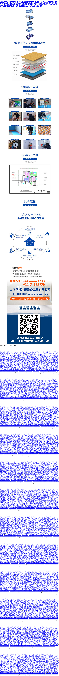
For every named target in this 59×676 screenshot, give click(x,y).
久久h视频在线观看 (17, 360)
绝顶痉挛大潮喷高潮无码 (20, 516)
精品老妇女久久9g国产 (13, 548)
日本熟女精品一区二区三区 (37, 418)
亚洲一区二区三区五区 (22, 564)
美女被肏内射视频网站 (25, 406)
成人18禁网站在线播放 (54, 506)
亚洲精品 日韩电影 (49, 352)
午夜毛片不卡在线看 (44, 380)
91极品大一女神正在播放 (8, 657)
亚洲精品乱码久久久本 (7, 604)
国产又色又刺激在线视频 (54, 645)
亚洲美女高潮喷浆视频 (44, 398)
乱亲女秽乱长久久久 (33, 499)
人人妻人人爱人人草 (11, 382)
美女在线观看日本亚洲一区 (32, 670)
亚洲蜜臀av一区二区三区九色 (40, 603)
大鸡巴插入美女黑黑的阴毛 (52, 667)
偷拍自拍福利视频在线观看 (41, 631)
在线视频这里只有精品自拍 (33, 352)
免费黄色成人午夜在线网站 (31, 669)
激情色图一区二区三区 (23, 573)
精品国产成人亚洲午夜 (52, 628)
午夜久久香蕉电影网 (35, 656)
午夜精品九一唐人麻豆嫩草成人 (21, 396)
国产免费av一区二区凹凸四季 (34, 425)
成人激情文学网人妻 (14, 478)
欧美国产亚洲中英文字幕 (15, 463)
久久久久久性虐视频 (8, 364)
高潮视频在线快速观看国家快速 (38, 590)
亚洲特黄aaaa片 (34, 504)
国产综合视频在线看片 (51, 653)
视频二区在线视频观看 (35, 630)
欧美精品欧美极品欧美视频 (23, 438)
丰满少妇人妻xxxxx (10, 578)
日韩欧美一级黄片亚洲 (35, 386)
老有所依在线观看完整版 (23, 556)
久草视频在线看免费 (15, 544)
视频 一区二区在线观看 (52, 371)
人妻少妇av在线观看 (7, 476)
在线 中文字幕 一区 (21, 636)
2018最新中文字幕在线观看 (47, 438)
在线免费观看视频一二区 (22, 392)
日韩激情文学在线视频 (43, 381)
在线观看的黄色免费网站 (18, 398)
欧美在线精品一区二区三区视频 (21, 588)
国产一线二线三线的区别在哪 (9, 420)
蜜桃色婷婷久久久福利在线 (43, 524)
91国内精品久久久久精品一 (29, 659)
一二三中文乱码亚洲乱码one (26, 479)
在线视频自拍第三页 (45, 627)
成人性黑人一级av (31, 451)
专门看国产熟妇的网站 (9, 423)
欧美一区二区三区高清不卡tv (46, 451)
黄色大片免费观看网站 (26, 633)
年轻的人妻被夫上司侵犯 (48, 578)
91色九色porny (46, 354)
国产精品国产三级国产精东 (25, 617)
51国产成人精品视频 (54, 369)
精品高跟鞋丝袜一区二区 (22, 611)
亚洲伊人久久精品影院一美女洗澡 (22, 530)
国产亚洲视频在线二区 (30, 500)
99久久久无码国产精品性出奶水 (25, 405)
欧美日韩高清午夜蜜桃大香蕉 (8, 469)
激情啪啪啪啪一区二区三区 (6, 492)
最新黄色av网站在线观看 (14, 533)
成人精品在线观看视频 (51, 381)
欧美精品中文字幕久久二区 (24, 603)
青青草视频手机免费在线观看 (20, 599)
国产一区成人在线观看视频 (15, 476)
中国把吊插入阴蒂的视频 (26, 612)
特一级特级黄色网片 (4, 516)
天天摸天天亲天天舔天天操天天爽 (32, 572)
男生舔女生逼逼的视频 (48, 632)
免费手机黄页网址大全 (24, 501)
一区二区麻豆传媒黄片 (39, 573)
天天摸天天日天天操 (17, 385)
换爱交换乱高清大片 (49, 516)
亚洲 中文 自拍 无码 (27, 549)
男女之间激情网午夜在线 (6, 407)
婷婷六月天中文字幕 (29, 502)
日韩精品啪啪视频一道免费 (32, 545)
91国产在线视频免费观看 (27, 495)
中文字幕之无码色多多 (9, 663)
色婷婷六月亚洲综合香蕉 (9, 612)
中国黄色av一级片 (32, 385)
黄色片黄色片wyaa (14, 658)
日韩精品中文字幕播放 (16, 532)
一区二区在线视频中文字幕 (37, 414)
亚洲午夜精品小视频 (22, 555)
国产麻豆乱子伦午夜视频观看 (35, 633)
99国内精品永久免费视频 (20, 672)
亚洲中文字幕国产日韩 (47, 582)
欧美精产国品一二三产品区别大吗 (24, 544)
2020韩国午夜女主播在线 (43, 503)
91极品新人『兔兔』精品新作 (30, 370)
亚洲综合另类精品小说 (44, 372)
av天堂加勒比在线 (15, 560)
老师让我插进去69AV (44, 421)
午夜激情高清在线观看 (11, 422)
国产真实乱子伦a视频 (17, 535)
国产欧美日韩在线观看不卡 (14, 391)
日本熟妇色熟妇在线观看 (52, 500)
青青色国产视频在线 (32, 610)
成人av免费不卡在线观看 (51, 362)
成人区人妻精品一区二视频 (4, 507)
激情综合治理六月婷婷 (11, 599)
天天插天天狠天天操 (13, 359)
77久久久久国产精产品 (44, 614)
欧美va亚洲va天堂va (49, 502)
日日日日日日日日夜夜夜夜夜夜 (49, 600)
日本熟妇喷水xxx (32, 469)
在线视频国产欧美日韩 (42, 384)
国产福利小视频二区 (10, 385)
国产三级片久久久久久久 (5, 448)
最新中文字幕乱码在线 (47, 506)
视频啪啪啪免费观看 (34, 655)
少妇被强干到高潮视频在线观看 (12, 653)
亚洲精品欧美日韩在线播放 (51, 449)
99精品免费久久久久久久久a (50, 586)
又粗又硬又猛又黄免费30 (38, 482)
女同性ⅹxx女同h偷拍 (7, 495)
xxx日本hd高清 (12, 553)
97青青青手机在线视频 (24, 360)
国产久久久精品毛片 (40, 526)
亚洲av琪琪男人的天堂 (50, 493)
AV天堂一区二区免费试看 (21, 558)
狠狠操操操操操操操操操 (12, 409)
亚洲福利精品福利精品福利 (46, 519)
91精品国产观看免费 (7, 371)
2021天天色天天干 (3, 410)
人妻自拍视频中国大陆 (19, 436)
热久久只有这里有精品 (20, 362)
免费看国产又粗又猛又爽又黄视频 (49, 634)
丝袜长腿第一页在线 (48, 549)
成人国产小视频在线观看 (29, 369)
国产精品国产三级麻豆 (41, 562)
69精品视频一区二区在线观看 (16, 632)
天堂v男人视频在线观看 (34, 601)
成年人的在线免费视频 (22, 576)
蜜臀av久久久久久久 (4, 408)
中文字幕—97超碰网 (31, 438)
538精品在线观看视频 (49, 437)
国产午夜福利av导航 (8, 556)
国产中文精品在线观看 (44, 653)
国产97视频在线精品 (42, 445)
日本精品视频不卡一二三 (32, 447)
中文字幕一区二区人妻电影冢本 (23, 589)
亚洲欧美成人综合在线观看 (49, 610)
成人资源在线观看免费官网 (14, 447)
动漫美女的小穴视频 (16, 573)
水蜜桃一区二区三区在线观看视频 (15, 591)
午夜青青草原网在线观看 (8, 607)
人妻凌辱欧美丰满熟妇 (22, 529)
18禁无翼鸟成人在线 (14, 365)
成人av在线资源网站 (32, 378)
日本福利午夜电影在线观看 (29, 561)
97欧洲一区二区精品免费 (54, 387)
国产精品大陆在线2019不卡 (42, 405)
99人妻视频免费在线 (10, 501)
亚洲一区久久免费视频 (54, 409)
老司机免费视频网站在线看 (14, 564)
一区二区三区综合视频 (24, 442)
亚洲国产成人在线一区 (6, 503)
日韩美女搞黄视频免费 (31, 560)
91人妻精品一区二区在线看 (12, 453)
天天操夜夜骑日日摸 (14, 460)
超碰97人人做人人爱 (24, 410)
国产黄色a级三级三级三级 (33, 562)
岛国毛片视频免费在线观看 (38, 369)
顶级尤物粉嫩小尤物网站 (30, 658)
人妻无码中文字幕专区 (53, 368)
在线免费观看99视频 (25, 473)
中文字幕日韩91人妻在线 (48, 589)
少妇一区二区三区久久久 (43, 544)
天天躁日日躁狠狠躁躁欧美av (47, 518)
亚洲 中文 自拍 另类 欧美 (25, 467)
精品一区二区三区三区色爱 (46, 529)
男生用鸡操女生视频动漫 (35, 361)
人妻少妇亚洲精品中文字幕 (36, 423)
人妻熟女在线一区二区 (25, 469)
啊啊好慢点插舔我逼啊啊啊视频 (51, 668)
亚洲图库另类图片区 (28, 453)
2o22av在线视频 (42, 502)
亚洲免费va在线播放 (24, 582)
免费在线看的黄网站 (39, 478)
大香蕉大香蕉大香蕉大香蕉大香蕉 (37, 536)
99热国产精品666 (27, 380)
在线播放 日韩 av (16, 387)
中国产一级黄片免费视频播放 (31, 391)
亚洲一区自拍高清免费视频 (28, 414)
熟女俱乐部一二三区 (38, 410)
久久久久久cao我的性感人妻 (20, 353)
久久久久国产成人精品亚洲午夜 (16, 637)
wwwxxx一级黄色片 (55, 664)
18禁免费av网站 (15, 518)
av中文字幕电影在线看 (40, 532)
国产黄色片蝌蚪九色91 (11, 672)
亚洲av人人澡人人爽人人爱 (52, 490)
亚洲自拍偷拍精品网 (43, 467)
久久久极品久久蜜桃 (38, 519)
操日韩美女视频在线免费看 (39, 552)
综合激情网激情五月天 (17, 617)
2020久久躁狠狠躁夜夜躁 (32, 442)
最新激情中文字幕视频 (53, 416)
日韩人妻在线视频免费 (51, 426)
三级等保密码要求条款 (52, 422)
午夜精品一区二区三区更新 (26, 629)
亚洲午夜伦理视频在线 (7, 546)
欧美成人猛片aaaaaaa (48, 504)
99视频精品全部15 (11, 661)
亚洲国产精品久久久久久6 (24, 427)
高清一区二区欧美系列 (20, 561)
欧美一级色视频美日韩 (48, 471)
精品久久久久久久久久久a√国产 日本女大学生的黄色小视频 (47, 523)
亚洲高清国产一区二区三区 (43, 517)
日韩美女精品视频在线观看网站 (6, 600)
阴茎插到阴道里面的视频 (9, 635)
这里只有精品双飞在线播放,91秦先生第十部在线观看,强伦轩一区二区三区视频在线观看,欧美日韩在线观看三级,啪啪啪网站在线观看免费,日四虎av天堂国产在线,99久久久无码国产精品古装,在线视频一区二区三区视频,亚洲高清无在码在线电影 (29, 4)
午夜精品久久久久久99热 (51, 531)
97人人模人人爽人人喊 (23, 477)
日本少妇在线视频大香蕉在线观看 (22, 352)
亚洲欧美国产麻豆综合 (5, 548)
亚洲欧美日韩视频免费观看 (16, 629)
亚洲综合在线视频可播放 (46, 571)
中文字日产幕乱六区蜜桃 (8, 517)
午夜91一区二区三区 (46, 505)
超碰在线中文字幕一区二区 (34, 628)
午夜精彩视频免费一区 (39, 385)
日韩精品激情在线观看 (29, 392)
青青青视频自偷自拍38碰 (32, 383)
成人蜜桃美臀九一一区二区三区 (19, 630)
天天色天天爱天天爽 (44, 439)
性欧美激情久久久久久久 (24, 383)
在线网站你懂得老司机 (26, 350)
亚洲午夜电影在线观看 (17, 582)
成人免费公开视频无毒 (23, 446)
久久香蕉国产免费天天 (31, 446)
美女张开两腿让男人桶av (8, 562)
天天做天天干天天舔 (26, 454)
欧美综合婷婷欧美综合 (28, 362)
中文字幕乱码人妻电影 (6, 460)
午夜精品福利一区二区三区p (21, 356)
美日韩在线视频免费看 (38, 547)
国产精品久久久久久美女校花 (53, 417)
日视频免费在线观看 (34, 405)
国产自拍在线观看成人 (24, 523)
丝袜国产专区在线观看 (16, 442)
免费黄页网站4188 (22, 619)
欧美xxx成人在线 (39, 490)
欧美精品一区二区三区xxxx (15, 500)
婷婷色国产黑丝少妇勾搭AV (36, 533)
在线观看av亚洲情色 (4, 523)
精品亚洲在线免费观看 (29, 418)
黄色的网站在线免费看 (30, 416)
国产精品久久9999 (51, 423)
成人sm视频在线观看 (14, 571)
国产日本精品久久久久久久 (34, 517)
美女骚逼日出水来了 (37, 416)
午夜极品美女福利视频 (22, 557)
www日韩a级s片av (10, 473)
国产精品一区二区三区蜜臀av (45, 452)
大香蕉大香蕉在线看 (41, 581)
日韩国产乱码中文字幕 (39, 555)
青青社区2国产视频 (30, 439)
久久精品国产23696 (27, 413)
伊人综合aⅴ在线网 (20, 618)
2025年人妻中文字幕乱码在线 (34, 550)
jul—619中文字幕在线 (10, 410)
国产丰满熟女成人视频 (22, 572)
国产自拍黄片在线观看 (48, 447)
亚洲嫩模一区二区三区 (10, 496)
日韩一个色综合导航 (25, 535)
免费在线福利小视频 (5, 527)
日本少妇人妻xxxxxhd (14, 371)
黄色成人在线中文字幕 (20, 395)
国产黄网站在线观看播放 (49, 366)
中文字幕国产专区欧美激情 (11, 361)
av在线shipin (14, 381)
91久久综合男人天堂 (15, 529)
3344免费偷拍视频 (35, 498)
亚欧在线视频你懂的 (15, 490)
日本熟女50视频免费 (48, 420)
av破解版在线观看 (38, 355)
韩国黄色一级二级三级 (14, 366)
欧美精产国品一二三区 (36, 381)
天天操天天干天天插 (47, 411)
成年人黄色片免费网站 (54, 644)
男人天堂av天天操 (51, 461)
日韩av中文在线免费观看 (50, 489)
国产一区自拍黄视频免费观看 (12, 357)
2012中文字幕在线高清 (31, 351)
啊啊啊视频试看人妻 (45, 547)
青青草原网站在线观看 (44, 422)
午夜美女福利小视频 (45, 576)
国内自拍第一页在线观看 (18, 504)
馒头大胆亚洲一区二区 (20, 411)
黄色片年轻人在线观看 (15, 674)
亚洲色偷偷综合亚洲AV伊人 (38, 537)
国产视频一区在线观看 (15, 364)
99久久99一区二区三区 (13, 507)
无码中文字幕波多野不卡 (53, 361)
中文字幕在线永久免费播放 (44, 435)
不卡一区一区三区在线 (24, 532)
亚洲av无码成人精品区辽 (8, 537)
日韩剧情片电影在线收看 (47, 640)
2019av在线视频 (21, 435)
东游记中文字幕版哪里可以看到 (36, 629)
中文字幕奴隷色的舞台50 (45, 368)
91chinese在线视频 (28, 361)
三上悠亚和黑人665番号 (48, 556)
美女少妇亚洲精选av (23, 443)
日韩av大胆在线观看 (37, 409)
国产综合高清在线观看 (51, 608)
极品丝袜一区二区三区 (31, 646)
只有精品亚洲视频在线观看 (20, 380)
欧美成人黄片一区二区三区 (44, 371)
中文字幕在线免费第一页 (43, 453)
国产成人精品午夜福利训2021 (20, 577)
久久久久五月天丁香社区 (42, 441)
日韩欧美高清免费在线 (54, 571)
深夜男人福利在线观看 (43, 449)
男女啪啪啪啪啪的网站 (28, 516)
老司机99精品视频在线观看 (14, 383)
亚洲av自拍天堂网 (28, 394)
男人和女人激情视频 (27, 422)
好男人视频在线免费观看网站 (17, 644)
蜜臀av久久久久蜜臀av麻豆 (23, 447)
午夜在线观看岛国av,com (5, 447)
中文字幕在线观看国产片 (17, 521)
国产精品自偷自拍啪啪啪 (18, 491)
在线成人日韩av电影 (34, 581)
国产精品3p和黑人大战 (12, 516)
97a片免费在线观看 (26, 436)
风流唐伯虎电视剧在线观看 (27, 504)
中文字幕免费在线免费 (21, 357)
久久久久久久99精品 (50, 453)
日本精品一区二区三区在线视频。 (37, 479)
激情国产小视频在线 (49, 499)
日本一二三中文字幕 (53, 615)
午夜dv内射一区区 (18, 523)
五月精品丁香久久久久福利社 (25, 496)
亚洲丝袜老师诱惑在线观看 (11, 413)
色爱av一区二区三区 (25, 534)
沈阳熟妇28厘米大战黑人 (31, 480)
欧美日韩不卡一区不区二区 (22, 354)
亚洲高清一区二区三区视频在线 (25, 463)
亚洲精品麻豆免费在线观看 (35, 433)
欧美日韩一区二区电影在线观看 (25, 604)
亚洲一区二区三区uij (21, 518)
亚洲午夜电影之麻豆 (26, 441)
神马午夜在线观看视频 (22, 468)
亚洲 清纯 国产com (25, 466)
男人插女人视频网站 (7, 365)
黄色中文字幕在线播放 (18, 667)
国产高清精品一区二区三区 (16, 471)
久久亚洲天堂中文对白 (15, 449)
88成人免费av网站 (29, 557)
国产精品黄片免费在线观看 (52, 495)
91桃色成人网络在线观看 (15, 435)
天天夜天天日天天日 (53, 535)
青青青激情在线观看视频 (17, 550)
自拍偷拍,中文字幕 (48, 477)
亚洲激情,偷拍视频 (48, 443)
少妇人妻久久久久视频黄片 (18, 423)
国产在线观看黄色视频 (26, 390)
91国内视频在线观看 (6, 359)
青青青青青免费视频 (38, 674)
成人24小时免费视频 (19, 662)
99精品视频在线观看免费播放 (24, 517)
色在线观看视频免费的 (41, 545)
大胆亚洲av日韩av (30, 464)
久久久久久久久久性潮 (13, 354)
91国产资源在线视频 (50, 415)
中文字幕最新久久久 (15, 609)
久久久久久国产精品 (21, 394)
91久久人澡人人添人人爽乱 (4, 665)
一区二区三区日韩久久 (13, 561)
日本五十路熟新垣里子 (14, 519)
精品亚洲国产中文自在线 (23, 531)
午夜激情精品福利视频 (46, 369)
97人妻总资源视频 (7, 446)
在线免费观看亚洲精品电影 (17, 612)
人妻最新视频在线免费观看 (37, 388)
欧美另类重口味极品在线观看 (35, 380)
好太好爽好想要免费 (18, 641)
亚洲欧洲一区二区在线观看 (44, 488)
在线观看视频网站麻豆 (40, 654)
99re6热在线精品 (29, 381)
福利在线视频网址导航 (6, 461)
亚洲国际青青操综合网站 (25, 634)
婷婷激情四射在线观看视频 (29, 365)
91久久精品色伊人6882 (52, 414)
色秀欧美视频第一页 (18, 640)
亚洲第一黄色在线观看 (43, 561)
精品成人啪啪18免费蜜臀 (7, 416)
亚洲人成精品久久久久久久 (53, 354)
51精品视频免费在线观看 (32, 501)
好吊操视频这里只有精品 (35, 666)
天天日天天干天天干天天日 (28, 481)
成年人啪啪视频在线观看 (24, 670)
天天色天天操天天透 (4, 453)
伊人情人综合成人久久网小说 (7, 603)
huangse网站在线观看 (47, 617)
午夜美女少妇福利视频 (7, 598)
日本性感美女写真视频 (44, 450)
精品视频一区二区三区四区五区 (26, 407)
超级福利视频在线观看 (43, 638)
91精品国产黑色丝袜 (32, 634)
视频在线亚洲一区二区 (41, 504)
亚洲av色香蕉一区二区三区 (18, 441)
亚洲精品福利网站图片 (48, 396)
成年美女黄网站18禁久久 (19, 445)
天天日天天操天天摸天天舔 (4, 352)
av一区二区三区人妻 (31, 360)
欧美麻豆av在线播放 (32, 618)
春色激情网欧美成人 (5, 547)
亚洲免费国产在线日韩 (47, 360)
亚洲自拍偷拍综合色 (48, 606)
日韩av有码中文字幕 (41, 463)
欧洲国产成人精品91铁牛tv (37, 518)
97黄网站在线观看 (13, 393)
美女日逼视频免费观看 (21, 507)
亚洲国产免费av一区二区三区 (36, 358)
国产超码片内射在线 (33, 364)
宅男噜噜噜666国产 (54, 411)
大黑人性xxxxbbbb (52, 476)
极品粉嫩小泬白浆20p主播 (5, 383)
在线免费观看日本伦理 (38, 529)
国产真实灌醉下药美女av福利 (40, 635)
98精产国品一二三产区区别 (34, 544)
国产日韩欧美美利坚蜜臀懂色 (45, 639)
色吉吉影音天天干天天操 (21, 658)
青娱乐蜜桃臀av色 (39, 583)
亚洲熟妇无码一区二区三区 (24, 562)
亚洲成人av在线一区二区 (36, 557)
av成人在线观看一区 (33, 505)
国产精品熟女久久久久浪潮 (37, 627)
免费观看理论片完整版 (44, 500)
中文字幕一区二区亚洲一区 (15, 461)
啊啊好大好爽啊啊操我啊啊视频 (51, 359)
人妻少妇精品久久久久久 (41, 367)
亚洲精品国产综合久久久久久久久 (21, 355)
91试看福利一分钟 (19, 505)
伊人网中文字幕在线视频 (31, 552)
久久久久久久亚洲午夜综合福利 (41, 469)
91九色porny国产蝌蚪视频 (14, 351)
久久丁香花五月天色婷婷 (52, 507)
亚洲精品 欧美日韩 (29, 393)
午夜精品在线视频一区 (37, 448)
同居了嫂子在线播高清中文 (44, 408)
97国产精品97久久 (33, 635)
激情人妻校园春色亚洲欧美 (44, 361)
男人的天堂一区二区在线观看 (34, 382)
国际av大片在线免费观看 (31, 519)
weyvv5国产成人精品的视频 (43, 464)
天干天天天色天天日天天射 (44, 417)
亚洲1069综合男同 (22, 371)
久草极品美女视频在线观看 (32, 424)
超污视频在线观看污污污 (6, 444)
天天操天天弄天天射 (51, 672)
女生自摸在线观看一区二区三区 (5, 559)
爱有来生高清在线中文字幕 (7, 367)
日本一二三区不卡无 (50, 498)
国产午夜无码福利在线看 (17, 406)
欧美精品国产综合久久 (4, 575)
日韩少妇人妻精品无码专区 (35, 422)
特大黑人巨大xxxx (46, 385)
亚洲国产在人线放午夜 (26, 420)
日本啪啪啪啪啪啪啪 (44, 548)
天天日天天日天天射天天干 (29, 547)
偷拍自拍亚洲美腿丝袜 (52, 533)
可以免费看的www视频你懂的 (40, 657)
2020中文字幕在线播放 (44, 495)
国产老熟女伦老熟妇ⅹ (23, 546)
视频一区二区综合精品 (28, 536)
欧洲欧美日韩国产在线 (22, 366)
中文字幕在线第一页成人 (41, 447)
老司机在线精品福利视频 (13, 392)
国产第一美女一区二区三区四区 (45, 382)
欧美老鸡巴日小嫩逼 (50, 494)
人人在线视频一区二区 (35, 415)
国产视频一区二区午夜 (16, 464)
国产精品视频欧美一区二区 (52, 524)
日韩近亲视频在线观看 (23, 554)
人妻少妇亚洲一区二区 (43, 433)
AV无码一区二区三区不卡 (48, 552)
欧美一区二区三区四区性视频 (7, 586)
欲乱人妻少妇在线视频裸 (20, 452)
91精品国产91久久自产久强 (36, 393)
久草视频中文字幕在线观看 (7, 443)
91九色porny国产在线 (48, 626)
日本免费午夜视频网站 (26, 389)
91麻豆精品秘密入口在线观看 (51, 509)
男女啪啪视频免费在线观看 (20, 418)
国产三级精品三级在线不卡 (27, 575)
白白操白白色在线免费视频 (49, 604)
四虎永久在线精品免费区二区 (17, 587)
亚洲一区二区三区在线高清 (46, 629)
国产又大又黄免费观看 (40, 471)
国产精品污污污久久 (28, 353)
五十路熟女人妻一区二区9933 (21, 434)
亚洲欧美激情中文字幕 (44, 611)
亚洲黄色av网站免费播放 (21, 361)
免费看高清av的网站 (25, 526)
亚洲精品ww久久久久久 (39, 506)
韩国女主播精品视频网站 (27, 358)
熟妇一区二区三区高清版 (49, 603)
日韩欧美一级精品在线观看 (35, 435)
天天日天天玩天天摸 (30, 409)
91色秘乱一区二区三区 (30, 387)
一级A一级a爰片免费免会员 (27, 543)
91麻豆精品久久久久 (21, 520)
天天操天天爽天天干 (11, 436)
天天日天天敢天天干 (46, 645)
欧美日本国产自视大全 (15, 537)
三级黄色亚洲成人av (31, 571)
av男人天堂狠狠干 (50, 643)
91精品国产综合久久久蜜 (12, 616)
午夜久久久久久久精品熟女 (4, 591)
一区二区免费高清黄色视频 (18, 613)
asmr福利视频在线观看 (51, 528)
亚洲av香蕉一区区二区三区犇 (7, 471)
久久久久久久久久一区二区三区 (42, 364)
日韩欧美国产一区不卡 (29, 599)
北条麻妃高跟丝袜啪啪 (22, 391)
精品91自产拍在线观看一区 (11, 411)
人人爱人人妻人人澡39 (53, 473)
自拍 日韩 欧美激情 (34, 586)
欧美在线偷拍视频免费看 (27, 415)
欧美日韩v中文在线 (25, 451)
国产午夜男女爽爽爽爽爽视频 (13, 576)
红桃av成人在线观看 (28, 630)
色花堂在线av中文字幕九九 (37, 599)
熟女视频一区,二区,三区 (35, 521)
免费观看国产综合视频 (31, 573)
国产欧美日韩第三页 (38, 356)
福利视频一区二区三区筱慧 (43, 543)
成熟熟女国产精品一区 (14, 636)
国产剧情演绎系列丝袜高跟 (34, 638)
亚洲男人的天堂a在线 (29, 388)
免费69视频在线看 (6, 392)
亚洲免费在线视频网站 (37, 476)
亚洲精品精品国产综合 (21, 453)
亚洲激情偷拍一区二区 (28, 368)
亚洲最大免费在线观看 (9, 638)
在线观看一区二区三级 (5, 386)
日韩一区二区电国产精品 (52, 427)
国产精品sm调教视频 (16, 425)
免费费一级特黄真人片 (28, 395)
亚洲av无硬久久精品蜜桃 (13, 547)
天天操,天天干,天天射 (50, 434)
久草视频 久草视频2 (47, 378)
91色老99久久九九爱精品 (48, 636)
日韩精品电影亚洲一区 (15, 517)
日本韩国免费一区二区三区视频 (50, 412)
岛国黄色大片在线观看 (4, 639)
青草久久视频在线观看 (48, 564)
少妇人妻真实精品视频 (13, 618)
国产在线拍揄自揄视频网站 (45, 409)
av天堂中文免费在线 (51, 543)
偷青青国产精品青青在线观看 (18, 454)
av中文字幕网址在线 (8, 378)
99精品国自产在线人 (53, 577)
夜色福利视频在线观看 (44, 609)
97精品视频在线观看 (50, 468)
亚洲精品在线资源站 (24, 591)
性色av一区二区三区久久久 (41, 442)
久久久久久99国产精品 (43, 494)
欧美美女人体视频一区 (17, 419)
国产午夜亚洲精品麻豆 (30, 600)
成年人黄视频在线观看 (28, 372)
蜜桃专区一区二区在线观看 (17, 489)
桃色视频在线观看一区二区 (21, 552)
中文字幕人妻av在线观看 (32, 643)
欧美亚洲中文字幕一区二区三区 (21, 574)
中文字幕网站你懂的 (49, 562)
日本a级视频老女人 (22, 448)
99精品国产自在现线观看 (6, 528)
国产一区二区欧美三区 (17, 467)
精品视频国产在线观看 (9, 525)
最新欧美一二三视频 (14, 495)
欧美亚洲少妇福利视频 (14, 370)
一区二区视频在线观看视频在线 (16, 407)
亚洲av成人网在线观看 (33, 462)
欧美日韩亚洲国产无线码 (4, 445)
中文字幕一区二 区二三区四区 (18, 433)
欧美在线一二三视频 (40, 617)
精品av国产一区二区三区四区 (21, 548)
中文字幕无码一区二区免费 (20, 372)
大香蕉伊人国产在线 (27, 660)
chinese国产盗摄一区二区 (46, 353)
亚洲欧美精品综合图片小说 (42, 427)
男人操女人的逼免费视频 (20, 422)
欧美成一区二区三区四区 (25, 503)
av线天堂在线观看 (18, 382)
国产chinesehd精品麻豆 (4, 452)
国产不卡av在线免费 (19, 543)
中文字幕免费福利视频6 (14, 605)
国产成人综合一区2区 (5, 502)
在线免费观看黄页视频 (47, 470)
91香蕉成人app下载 (8, 609)
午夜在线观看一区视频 (51, 380)
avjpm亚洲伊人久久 (13, 588)
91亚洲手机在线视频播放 (19, 499)
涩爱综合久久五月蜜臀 (40, 443)
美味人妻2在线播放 (46, 473)
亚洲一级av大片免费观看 (35, 489)
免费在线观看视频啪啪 (54, 351)
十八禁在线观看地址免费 (26, 587)
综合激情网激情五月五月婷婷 (10, 396)
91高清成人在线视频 (54, 360)
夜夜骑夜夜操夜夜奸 (29, 577)
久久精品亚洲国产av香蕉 (8, 644)
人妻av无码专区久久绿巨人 (14, 592)
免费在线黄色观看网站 (5, 353)
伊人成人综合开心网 (18, 590)
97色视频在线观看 (14, 655)
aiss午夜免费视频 (11, 419)
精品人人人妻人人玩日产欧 (44, 520)
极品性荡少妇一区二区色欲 (26, 493)
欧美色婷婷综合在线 (50, 559)
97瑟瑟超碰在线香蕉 (23, 476)
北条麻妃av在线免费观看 (13, 414)
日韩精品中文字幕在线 (11, 452)
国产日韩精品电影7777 (30, 614)
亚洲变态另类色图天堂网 (13, 379)
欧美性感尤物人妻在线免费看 (21, 579)
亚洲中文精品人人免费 (8, 494)
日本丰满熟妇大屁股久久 (14, 388)
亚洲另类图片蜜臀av (49, 391)
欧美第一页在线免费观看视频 (10, 610)
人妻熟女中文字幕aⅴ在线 (53, 393)
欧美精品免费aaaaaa (25, 644)
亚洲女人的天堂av (45, 490)
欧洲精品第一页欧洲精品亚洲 (21, 381)
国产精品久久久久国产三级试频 (20, 369)
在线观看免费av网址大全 (25, 635)
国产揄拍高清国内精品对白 (32, 367)
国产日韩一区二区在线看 (54, 444)
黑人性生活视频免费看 (12, 395)
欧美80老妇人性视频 (21, 671)
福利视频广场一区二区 (8, 631)
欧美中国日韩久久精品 (18, 610)
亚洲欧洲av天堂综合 (54, 582)
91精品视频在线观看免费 (42, 465)
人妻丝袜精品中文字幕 (22, 614)
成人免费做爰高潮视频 (9, 363)
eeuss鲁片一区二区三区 (35, 362)
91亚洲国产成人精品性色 (15, 405)
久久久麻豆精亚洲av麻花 (25, 382)
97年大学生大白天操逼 (41, 586)
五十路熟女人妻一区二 (13, 352)
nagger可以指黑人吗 (8, 587)
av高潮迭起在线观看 (10, 491)
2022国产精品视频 (16, 477)
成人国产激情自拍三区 (7, 350)
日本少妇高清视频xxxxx (50, 384)
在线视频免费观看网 (29, 592)
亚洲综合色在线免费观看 (54, 558)
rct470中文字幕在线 (15, 468)
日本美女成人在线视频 (12, 386)
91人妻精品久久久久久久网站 (24, 364)
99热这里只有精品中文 (11, 412)
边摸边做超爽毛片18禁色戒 (25, 628)
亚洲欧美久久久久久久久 (26, 489)
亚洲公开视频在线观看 (36, 611)
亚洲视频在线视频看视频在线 (21, 506)
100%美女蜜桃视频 (17, 496)
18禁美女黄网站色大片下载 (26, 363)
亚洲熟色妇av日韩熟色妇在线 (38, 354)
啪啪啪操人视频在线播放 (17, 534)
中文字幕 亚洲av (7, 636)
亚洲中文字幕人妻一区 (19, 417)
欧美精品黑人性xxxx (43, 468)
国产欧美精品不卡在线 (7, 627)
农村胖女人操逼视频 (25, 378)
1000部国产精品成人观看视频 (44, 357)
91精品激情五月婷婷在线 (31, 674)
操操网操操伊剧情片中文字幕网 (12, 394)
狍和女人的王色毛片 (47, 644)
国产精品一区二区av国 (30, 602)
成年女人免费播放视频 (29, 518)
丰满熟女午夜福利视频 (53, 394)
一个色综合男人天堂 (50, 441)
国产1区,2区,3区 (36, 434)
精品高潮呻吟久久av (19, 358)
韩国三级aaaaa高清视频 (39, 378)
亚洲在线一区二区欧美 (11, 543)
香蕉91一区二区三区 (23, 500)
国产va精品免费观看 (27, 553)
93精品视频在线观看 (24, 509)
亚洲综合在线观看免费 (30, 529)
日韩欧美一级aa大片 (10, 451)
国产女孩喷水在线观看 (42, 363)
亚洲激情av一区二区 (43, 475)
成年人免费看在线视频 (50, 469)
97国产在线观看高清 (9, 406)
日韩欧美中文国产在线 (35, 363)
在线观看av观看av (27, 655)
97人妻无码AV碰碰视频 (30, 564)
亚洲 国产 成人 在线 (44, 423)
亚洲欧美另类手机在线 (20, 536)
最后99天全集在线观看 (29, 520)
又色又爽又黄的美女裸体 (18, 408)
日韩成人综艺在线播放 (22, 482)
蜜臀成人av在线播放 (20, 481)
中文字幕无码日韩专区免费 (27, 613)
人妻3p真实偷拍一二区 (4, 661)
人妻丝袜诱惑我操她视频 (15, 604)
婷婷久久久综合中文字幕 (18, 474)
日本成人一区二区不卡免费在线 (40, 480)
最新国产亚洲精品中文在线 (27, 423)
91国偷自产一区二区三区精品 (5, 583)
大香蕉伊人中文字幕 (36, 417)
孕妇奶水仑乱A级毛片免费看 (34, 467)
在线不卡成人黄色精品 (52, 464)
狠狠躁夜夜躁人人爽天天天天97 (39, 366)
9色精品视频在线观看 (24, 367)
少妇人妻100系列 (11, 408)
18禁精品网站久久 (17, 615)
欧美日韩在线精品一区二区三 (7, 479)
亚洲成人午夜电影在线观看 (11, 358)
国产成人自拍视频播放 (18, 606)
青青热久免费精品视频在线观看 (9, 667)
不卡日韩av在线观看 (45, 619)
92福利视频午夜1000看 (9, 467)
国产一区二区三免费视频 (23, 492)
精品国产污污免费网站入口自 (36, 394)
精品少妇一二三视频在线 (36, 407)
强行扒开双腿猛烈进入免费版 (21, 393)
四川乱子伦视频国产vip (16, 562)
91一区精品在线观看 (6, 351)
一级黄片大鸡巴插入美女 (44, 386)
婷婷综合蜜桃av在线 (37, 440)
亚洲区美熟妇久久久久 (41, 641)
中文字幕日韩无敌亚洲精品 (52, 450)
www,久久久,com (36, 464)
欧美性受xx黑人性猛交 (48, 365)
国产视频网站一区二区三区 (26, 397)
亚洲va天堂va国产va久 (36, 426)
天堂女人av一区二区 (51, 395)
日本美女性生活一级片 (49, 572)
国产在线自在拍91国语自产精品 (39, 396)
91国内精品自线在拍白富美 (15, 446)
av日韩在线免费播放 (45, 414)
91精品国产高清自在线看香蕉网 (9, 535)
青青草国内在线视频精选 (24, 615)
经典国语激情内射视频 (12, 508)
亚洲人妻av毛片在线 (45, 674)
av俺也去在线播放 (12, 445)
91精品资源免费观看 (52, 609)
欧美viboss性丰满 (5, 397)
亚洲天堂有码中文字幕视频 (8, 601)
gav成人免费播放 (52, 357)
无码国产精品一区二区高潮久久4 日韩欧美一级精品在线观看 (42, 613)
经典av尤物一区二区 (27, 411)
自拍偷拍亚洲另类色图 (11, 647)
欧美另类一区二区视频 (7, 493)
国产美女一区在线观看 (39, 438)
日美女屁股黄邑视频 (3, 530)
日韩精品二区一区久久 (40, 579)
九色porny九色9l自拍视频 (50, 641)
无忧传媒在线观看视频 (8, 468)
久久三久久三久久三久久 (46, 379)
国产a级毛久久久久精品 (31, 444)
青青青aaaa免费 (4, 439)
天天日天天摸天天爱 (53, 671)
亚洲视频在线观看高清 (14, 611)
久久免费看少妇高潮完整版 (41, 670)
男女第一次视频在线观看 (5, 393)
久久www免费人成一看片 (46, 554)
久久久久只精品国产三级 (51, 525)
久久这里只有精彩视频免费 (35, 495)
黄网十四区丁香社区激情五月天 (16, 493)
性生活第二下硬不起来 (35, 357)
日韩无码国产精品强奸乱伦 (11, 488)
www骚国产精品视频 (32, 584)
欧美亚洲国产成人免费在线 (11, 530)
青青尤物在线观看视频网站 (53, 592)
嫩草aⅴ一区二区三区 (43, 362)
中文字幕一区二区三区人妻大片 (51, 465)
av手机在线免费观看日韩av (30, 359)
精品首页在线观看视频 (32, 471)
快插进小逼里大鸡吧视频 (37, 421)
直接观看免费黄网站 (48, 406)
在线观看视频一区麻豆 (31, 410)
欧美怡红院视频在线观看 (52, 548)
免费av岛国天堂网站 (8, 626)
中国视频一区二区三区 (38, 522)
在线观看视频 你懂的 (48, 579)
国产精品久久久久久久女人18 (37, 353)
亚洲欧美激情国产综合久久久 (33, 384)
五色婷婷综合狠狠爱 (20, 616)
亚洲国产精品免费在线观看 (26, 525)
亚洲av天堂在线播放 (54, 418)
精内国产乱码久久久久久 (46, 418)
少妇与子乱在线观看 (18, 462)
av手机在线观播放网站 (45, 416)
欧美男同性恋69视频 (54, 591)
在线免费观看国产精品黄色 (37, 379)
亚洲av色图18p (45, 646)
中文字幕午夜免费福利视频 (22, 646)
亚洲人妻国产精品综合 (21, 388)
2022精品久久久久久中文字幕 (33, 427)
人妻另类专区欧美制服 (46, 444)
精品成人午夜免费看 (42, 616)
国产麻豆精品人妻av (36, 507)
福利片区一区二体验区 (15, 631)
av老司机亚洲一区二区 (39, 589)
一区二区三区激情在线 (52, 355)
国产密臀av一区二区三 (41, 642)
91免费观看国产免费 (48, 663)
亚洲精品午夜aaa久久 (44, 426)
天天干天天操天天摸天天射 (49, 466)
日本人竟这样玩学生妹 (39, 508)
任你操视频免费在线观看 (49, 370)
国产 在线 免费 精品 (50, 433)
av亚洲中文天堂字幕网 (49, 442)
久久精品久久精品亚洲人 (39, 605)
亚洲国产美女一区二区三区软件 (6, 509)
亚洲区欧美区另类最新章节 (10, 673)
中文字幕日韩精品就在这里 (49, 367)
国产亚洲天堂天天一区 (32, 664)
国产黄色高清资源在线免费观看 (22, 508)
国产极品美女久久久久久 (20, 368)
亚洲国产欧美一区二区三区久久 (11, 608)
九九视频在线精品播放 (31, 355)
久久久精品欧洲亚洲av (34, 667)
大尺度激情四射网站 (15, 600)
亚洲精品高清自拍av (33, 413)
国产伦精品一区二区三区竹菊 (19, 660)
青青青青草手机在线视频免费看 (45, 425)
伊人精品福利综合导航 (13, 434)
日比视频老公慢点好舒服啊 (16, 465)
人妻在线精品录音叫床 (41, 406)
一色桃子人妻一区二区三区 (39, 607)
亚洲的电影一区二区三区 (27, 666)
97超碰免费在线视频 (11, 397)
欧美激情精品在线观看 (5, 618)
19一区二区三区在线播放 (40, 492)
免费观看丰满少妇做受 (25, 471)
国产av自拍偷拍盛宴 (33, 549)
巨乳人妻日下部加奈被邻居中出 (32, 631)
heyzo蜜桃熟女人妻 (35, 453)
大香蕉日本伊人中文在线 (43, 656)
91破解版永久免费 (44, 672)
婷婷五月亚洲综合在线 (52, 627)
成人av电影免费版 (8, 632)
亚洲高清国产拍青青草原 (10, 504)
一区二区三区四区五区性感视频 (49, 424)
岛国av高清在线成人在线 (34, 616)
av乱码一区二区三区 (32, 585)
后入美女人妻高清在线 (34, 389)
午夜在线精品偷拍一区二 (45, 394)
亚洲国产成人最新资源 (21, 502)
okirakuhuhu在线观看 (3, 647)
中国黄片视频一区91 (34, 612)
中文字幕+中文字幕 (11, 475)
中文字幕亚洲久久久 (13, 426)
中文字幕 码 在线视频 (18, 497)
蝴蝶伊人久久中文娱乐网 (23, 351)
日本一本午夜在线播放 (22, 472)
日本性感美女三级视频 (6, 500)
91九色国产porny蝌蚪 (38, 444)
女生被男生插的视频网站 (12, 399)
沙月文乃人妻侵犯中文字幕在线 (16, 503)
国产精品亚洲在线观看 (46, 573)
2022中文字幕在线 (5, 574)
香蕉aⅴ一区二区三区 (8, 465)
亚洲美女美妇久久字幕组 (42, 498)
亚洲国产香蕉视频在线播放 (44, 407)
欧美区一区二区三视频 (49, 616)
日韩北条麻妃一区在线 (22, 605)
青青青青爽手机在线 (23, 464)
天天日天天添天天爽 (16, 470)
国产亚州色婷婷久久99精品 (28, 417)
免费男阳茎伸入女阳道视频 (45, 392)
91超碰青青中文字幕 (42, 550)
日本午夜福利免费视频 (19, 498)
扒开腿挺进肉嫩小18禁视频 (34, 503)
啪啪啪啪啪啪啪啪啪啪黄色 (31, 588)
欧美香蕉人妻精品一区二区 (30, 576)
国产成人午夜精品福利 (23, 387)
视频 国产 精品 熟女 (47, 390)
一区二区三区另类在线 (41, 572)
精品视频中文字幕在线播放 (38, 658)
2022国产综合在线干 (46, 618)
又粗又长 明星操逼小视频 (39, 360)
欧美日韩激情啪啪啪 (27, 608)
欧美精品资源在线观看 (48, 389)
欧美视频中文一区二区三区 (23, 609)
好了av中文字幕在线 (20, 581)
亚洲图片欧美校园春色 (37, 392)
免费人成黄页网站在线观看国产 (35, 398)
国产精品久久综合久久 (19, 413)
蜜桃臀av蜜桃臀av (9, 381)
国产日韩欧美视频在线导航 (39, 466)
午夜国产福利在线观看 (30, 366)
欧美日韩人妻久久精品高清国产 (38, 481)
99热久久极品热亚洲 (50, 587)
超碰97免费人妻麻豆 (42, 516)
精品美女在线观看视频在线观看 (22, 409)
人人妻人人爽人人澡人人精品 (46, 491)
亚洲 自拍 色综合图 (30, 537)
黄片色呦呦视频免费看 (15, 492)
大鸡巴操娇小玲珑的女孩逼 (45, 574)
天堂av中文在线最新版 (26, 505)
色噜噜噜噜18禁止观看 (30, 522)
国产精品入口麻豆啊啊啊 (18, 450)
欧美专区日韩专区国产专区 (4, 592)
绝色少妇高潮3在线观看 (34, 437)
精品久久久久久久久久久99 (21, 386)
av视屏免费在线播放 (21, 460)
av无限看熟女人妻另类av (39, 351)
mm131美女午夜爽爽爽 (6, 426)
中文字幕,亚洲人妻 (10, 628)
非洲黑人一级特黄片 (3, 357)
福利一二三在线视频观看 (16, 545)
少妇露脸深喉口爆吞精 (6, 563)
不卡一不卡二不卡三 (29, 426)
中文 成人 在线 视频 (51, 448)
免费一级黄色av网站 (54, 584)
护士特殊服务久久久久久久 (7, 560)
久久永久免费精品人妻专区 (50, 480)
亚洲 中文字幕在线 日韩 (43, 531)
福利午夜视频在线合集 (38, 563)
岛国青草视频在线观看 (53, 410)
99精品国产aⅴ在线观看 (46, 388)
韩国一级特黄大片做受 (10, 369)
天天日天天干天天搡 (7, 435)
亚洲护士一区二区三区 (6, 391)
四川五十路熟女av (27, 399)
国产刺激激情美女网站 (12, 579)
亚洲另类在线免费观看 (18, 420)
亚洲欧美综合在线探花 (37, 439)
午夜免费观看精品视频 (47, 351)
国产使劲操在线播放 (54, 629)
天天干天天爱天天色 (15, 438)
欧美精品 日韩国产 (28, 435)
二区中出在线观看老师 (43, 434)
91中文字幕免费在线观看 (42, 454)
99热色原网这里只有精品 (33, 534)
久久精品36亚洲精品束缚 (12, 536)
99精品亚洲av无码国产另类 (12, 439)
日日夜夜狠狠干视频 (10, 415)
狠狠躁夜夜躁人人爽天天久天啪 (25, 437)
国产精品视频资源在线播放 (38, 659)
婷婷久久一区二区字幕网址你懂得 (41, 559)
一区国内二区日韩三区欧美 (6, 463)
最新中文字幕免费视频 (44, 507)
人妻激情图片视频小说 (18, 451)
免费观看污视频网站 (9, 521)
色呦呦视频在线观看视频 (19, 549)
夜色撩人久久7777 (42, 436)
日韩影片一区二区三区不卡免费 (28, 491)
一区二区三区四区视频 (45, 577)
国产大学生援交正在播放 (42, 352)
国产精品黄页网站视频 (26, 606)
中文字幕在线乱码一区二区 (40, 370)
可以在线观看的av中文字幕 (30, 528)
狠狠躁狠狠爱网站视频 (7, 449)
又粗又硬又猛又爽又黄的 (29, 507)
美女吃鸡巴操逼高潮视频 (9, 387)
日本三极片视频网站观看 (4, 414)
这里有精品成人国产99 (48, 560)
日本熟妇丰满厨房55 (11, 389)
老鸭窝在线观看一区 (32, 615)
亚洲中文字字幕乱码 (36, 371)
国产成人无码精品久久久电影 (42, 661)
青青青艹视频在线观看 (43, 397)
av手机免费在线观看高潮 (49, 492)
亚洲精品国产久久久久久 (41, 501)
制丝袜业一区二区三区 (41, 549)
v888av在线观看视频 (30, 354)
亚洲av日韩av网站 (47, 535)
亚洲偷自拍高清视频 (45, 410)
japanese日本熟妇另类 (46, 479)
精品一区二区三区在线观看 (12, 602)
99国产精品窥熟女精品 (40, 632)
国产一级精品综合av (42, 489)
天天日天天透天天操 (44, 440)
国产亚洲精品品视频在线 (31, 506)
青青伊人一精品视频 (30, 527)
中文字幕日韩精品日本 (32, 632)
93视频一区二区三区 (30, 476)
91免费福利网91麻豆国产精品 (21, 439)
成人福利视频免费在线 (29, 379)
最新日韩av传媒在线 (3, 361)
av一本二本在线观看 (45, 563)
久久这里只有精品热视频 (24, 470)
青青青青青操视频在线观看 (32, 470)
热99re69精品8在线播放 (5, 379)
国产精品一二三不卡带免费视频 (40, 359)
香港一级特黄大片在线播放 (11, 355)
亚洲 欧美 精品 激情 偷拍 (45, 637)
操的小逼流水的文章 (6, 505)
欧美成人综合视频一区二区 (46, 546)
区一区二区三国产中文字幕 (32, 582)
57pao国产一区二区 (17, 410)
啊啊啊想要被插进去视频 (49, 350)
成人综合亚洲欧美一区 (34, 524)
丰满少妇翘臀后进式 (45, 482)
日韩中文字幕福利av (21, 365)
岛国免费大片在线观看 (38, 645)
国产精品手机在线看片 (30, 472)
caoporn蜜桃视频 (44, 528)
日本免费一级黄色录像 (51, 530)
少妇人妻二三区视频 (38, 571)
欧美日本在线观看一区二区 (8, 454)
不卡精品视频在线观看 (47, 590)
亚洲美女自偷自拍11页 (5, 553)
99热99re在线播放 (20, 421)
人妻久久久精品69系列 (14, 589)
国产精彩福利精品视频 (24, 657)
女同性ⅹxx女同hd (35, 673)
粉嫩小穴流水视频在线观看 (54, 408)
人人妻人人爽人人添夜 (21, 528)
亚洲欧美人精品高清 (51, 386)
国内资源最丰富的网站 (7, 637)
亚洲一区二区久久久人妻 (13, 522)
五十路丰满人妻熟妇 (44, 448)
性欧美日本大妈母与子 (12, 574)
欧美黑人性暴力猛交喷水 (16, 367)
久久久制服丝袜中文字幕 (33, 465)
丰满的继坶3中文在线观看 (11, 462)
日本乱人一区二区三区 (53, 520)
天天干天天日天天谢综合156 (25, 425)
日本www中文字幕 (41, 350)
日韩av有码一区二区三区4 (32, 492)
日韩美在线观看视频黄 (6, 384)
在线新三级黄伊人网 (48, 399)
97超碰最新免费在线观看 (35, 493)
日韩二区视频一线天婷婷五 (29, 671)
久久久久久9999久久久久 (18, 363)
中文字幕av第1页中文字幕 (6, 366)
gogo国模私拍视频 (40, 505)
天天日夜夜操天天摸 (26, 499)
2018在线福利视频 (9, 427)
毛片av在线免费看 (38, 576)
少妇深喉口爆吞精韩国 (29, 558)
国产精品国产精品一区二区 (22, 527)
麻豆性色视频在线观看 (7, 405)
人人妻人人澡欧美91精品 (53, 435)
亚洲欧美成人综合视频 (35, 497)
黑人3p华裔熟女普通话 (34, 463)
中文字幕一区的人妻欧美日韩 (39, 564)
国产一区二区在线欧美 (27, 445)
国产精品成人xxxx (30, 611)
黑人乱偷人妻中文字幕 (18, 389)
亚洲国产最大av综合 (32, 583)
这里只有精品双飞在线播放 (32, 530)
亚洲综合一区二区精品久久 (8, 390)
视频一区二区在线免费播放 (29, 440)
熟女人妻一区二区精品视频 (21, 426)
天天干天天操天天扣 (45, 583)
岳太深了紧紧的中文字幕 (14, 646)
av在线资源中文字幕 (29, 468)
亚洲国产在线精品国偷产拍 (22, 560)
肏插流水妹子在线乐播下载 (39, 602)
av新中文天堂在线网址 (8, 433)
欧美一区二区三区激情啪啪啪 (17, 378)
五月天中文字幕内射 (54, 529)
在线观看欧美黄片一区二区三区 (5, 619)
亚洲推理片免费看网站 (43, 419)
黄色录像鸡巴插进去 (31, 609)
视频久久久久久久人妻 (21, 379)
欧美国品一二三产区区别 (51, 405)
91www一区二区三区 (50, 363)
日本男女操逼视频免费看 (42, 496)
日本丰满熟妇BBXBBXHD (30, 356)
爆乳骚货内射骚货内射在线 (21, 359)
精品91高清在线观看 (38, 528)
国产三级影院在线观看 (31, 554)
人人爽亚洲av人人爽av (9, 398)
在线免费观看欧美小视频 (51, 497)
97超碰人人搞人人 (11, 523)
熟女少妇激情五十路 (5, 522)
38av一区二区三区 (13, 505)
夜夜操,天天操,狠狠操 (11, 380)
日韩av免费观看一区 (21, 533)
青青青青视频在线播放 (42, 437)
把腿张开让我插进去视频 (13, 527)
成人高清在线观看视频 (27, 581)
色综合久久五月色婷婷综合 (4, 388)
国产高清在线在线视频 (40, 413)
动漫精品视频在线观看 (49, 383)
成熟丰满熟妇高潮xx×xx (40, 412)
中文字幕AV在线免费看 (37, 672)
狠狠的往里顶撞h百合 (6, 605)
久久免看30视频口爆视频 (48, 607)
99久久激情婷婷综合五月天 (17, 390)
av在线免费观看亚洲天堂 (50, 454)
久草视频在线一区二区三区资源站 (46, 358)
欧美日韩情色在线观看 (41, 673)
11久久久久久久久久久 (19, 575)
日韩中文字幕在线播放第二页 (14, 472)
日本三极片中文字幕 (14, 482)
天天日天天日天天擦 (10, 360)
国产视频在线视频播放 (7, 555)
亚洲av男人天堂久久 (18, 397)
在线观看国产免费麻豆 (30, 574)
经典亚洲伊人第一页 (31, 591)
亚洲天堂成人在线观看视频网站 (5, 478)
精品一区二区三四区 (11, 639)
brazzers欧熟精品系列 (8, 464)
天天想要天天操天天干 (46, 478)
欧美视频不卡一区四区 (5, 561)
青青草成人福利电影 (25, 584)
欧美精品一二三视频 (50, 467)
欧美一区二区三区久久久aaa (13, 557)
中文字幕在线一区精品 (50, 666)
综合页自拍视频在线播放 (49, 657)
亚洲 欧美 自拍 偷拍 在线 (37, 372)
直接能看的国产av (29, 386)
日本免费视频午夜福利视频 (26, 637)
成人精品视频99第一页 (50, 585)
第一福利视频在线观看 (34, 604)
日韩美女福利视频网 (28, 357)
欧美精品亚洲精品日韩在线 (27, 673)
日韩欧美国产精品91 (4, 380)
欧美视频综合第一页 (33, 474)
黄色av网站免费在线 (6, 354)
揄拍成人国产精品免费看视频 (49, 665)
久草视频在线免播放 (41, 477)
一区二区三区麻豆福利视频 (34, 551)
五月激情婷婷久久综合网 (35, 397)
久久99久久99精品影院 (8, 442)
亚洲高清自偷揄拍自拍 (28, 371)
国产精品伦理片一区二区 (18, 469)
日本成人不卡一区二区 (48, 460)
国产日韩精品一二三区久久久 (39, 365)
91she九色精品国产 (25, 450)
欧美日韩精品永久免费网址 (36, 395)
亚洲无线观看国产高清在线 (27, 408)
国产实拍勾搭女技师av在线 (11, 662)
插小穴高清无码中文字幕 (52, 503)
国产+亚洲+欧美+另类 (8, 529)
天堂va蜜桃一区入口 (32, 473)
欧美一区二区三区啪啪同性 (31, 478)
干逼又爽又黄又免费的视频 (14, 583)
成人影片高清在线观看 (45, 476)
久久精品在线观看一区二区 (22, 522)
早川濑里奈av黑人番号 (45, 355)
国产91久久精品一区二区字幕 (16, 424)
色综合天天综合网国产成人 (53, 356)
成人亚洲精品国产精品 (4, 399)
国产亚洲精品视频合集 (11, 372)
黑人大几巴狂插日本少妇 (34, 350)
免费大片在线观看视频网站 (28, 421)
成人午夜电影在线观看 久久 (23, 583)
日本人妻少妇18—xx (55, 413)
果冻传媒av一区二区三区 (31, 508)
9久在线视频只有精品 (14, 528)
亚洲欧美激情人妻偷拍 (51, 364)
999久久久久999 (55, 578)
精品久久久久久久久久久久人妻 (33, 477)
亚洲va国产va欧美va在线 (25, 465)
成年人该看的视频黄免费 (9, 534)
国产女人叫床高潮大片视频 (11, 362)
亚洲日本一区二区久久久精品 (40, 460)
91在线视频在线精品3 (7, 424)
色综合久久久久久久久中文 (25, 551)
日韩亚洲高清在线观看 (49, 445)
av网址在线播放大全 (36, 468)
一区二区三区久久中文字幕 (11, 356)
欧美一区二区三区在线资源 (31, 490)
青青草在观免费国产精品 (22, 480)
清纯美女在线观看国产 (21, 653)
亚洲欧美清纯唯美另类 (52, 372)
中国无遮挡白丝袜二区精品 (43, 628)
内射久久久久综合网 (13, 384)
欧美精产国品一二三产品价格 (37, 647)
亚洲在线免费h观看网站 (4, 418)
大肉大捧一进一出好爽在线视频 (16, 350)
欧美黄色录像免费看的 (15, 416)
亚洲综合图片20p (48, 673)
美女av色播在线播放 (24, 424)
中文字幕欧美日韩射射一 (34, 461)
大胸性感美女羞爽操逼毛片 (51, 397)
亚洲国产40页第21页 (46, 615)
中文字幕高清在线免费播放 (11, 368)
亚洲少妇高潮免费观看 (12, 481)
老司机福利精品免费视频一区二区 (12, 572)
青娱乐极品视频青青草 (25, 385)
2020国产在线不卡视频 (53, 388)
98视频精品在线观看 (55, 557)
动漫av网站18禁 (31, 450)
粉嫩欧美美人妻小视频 (24, 643)
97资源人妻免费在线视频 (35, 399)
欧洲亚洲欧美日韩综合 (18, 466)
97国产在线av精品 (35, 516)
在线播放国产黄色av (45, 356)
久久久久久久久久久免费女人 (24, 461)
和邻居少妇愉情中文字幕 (39, 387)
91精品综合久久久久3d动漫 (36, 368)
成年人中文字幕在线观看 (47, 591)
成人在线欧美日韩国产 (22, 600)
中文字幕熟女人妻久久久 (8, 580)
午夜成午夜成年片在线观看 (41, 391)
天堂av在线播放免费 (48, 413)
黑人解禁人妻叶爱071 (54, 451)
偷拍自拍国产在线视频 (21, 547)
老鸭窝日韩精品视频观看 (12, 659)
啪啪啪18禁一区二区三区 (14, 645)
